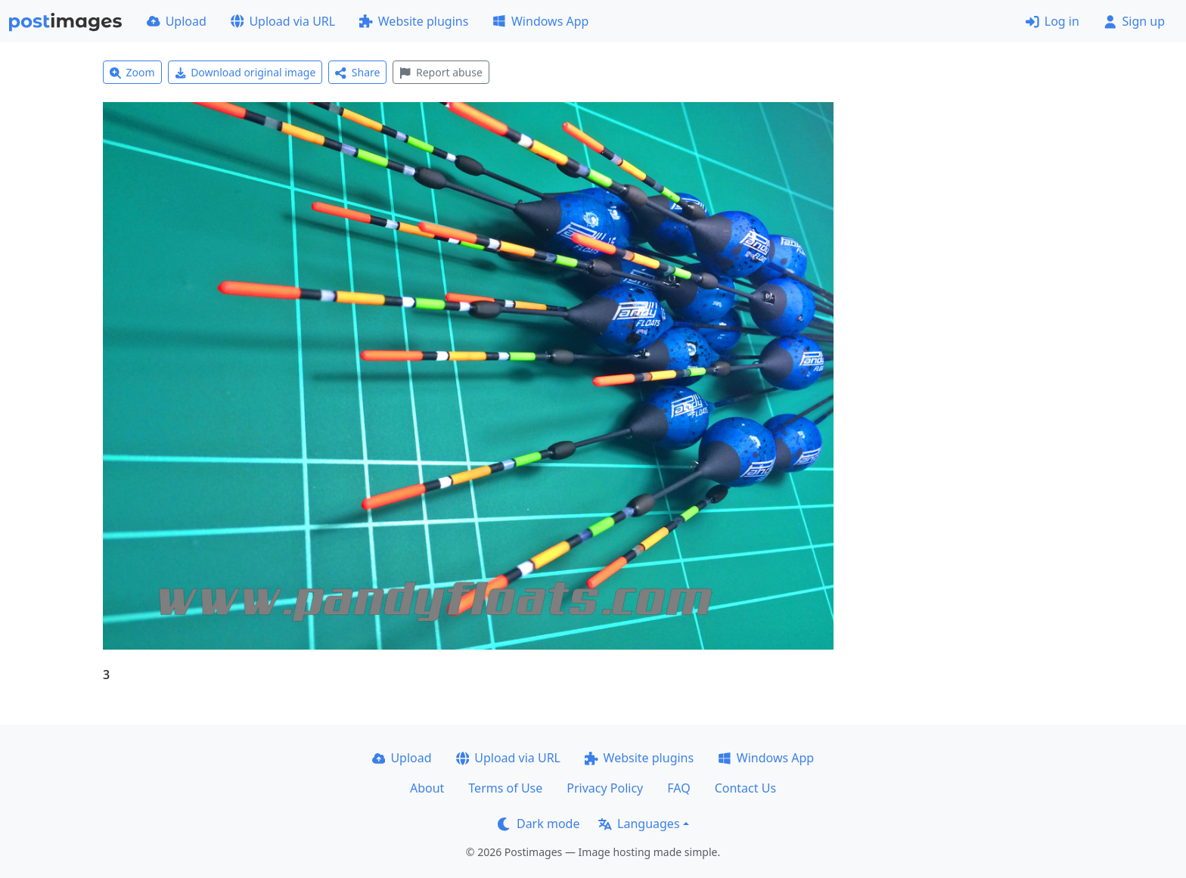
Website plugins (413, 21)
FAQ (678, 788)
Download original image (245, 72)
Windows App (540, 21)
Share (357, 72)
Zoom (132, 72)
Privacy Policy (605, 788)
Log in (1052, 21)
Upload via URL (283, 21)
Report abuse (440, 72)
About (427, 788)
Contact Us (745, 788)
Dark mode (538, 823)
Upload (176, 21)
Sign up (1134, 21)
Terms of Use (505, 788)
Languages (638, 823)
